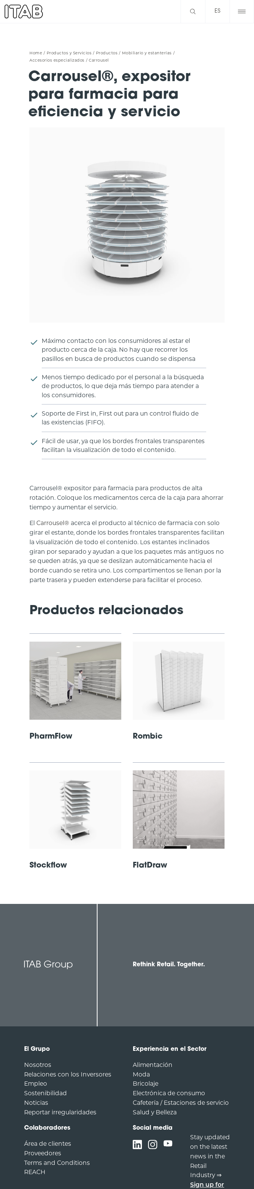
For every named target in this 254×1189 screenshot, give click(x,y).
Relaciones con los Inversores (67, 1074)
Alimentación (153, 1064)
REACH (35, 1172)
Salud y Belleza (155, 1112)
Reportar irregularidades (60, 1112)
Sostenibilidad (45, 1093)
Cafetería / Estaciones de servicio (181, 1102)
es (217, 11)
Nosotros (37, 1064)
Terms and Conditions (57, 1162)
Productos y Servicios (69, 53)
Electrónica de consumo (169, 1093)
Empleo (35, 1083)
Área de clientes (47, 1143)
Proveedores (42, 1153)
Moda (141, 1074)
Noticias (36, 1102)
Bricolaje (145, 1083)
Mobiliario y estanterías (147, 53)
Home (35, 53)
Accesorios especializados (57, 60)
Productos (107, 53)
